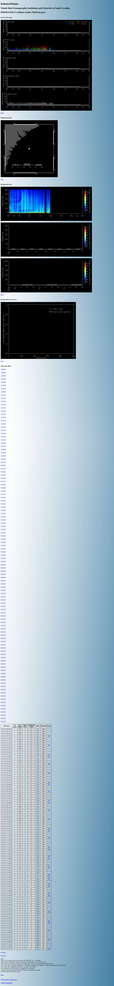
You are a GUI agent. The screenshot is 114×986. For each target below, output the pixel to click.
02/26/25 (3, 641)
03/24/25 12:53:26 (6, 847)
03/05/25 (3, 664)
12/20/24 (3, 423)
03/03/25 (3, 657)
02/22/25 (3, 628)
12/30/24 (3, 455)
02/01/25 (3, 561)
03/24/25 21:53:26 (6, 930)
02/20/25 (3, 622)
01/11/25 (3, 494)
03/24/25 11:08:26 (6, 831)
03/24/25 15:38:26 (6, 872)
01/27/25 (3, 545)
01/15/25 (3, 507)
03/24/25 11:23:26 (6, 833)
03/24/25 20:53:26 (6, 921)
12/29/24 (3, 452)
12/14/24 (3, 404)
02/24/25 (3, 635)
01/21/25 (3, 526)
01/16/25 (3, 510)
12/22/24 (3, 430)
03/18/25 (3, 705)
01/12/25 (3, 497)
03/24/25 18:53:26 (6, 902)
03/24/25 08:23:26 (6, 805)
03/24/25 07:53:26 (6, 800)
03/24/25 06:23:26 (6, 787)
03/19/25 (3, 708)
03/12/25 (3, 686)
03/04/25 (3, 660)
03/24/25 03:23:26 (6, 759)
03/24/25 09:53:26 (6, 819)
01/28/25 (3, 548)
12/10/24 (3, 391)
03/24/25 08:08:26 (6, 803)
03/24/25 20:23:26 (6, 916)
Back (2, 113)
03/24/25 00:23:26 (6, 731)
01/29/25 (3, 551)
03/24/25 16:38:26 (6, 881)
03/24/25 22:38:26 (6, 937)
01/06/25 (3, 478)
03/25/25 (3, 952)
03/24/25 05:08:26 (6, 775)
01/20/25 (3, 523)
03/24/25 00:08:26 (6, 729)
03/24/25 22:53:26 (6, 939)
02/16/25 (3, 609)
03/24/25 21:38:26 (6, 928)
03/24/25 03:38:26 (6, 761)
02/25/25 (3, 638)
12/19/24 (3, 420)
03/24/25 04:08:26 (6, 766)
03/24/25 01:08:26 (6, 738)
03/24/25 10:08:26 (6, 821)
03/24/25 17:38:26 (6, 891)
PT (49, 736)
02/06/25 (3, 577)
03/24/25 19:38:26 (6, 909)
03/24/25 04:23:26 (6, 768)
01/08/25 (3, 484)
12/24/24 (3, 436)
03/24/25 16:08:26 (6, 877)
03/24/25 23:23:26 (6, 944)
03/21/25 (3, 715)
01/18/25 (3, 516)
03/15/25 (3, 696)
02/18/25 (3, 616)
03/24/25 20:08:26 (6, 914)
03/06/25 (3, 667)
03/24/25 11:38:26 (6, 835)
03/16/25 (3, 699)
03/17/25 (3, 702)
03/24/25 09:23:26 (6, 814)
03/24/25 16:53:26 (6, 884)
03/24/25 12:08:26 (6, 840)
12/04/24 (3, 372)
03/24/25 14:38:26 (6, 863)
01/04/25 (3, 471)
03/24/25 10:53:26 (6, 828)
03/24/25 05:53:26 (6, 782)
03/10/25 (3, 680)
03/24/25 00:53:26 (6, 736)
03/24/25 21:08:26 (6, 923)
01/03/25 (3, 468)
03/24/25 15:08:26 (6, 868)
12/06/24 (3, 379)
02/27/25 (3, 644)
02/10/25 (3, 590)
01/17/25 (3, 513)
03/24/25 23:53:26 (6, 948)
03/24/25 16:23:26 (6, 879)
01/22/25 (3, 529)
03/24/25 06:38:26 (6, 789)
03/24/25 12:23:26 (6, 842)
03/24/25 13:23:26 (6, 851)
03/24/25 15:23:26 (6, 870)
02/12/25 (3, 596)
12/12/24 (3, 398)
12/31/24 (3, 459)
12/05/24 (3, 375)
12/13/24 (3, 401)
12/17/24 (3, 414)
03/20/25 (3, 712)
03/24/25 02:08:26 (6, 747)
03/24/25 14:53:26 (6, 865)
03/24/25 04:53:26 (6, 773)
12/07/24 (3, 382)
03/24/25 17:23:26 (6, 888)
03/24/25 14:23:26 (6, 861)
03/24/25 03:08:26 (6, 757)
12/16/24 (3, 411)
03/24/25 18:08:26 (6, 895)
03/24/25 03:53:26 (6, 763)
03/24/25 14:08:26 (6, 858)
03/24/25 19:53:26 (6, 911)
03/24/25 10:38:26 (6, 826)
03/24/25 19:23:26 (6, 907)
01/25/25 (3, 539)
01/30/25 (3, 555)
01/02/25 (3, 465)
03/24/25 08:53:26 (6, 810)
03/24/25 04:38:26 (6, 770)
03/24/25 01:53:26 (6, 745)
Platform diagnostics (6, 983)
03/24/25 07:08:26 (6, 794)
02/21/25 (3, 625)
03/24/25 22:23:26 (6, 935)
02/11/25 (3, 593)
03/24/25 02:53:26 (6, 754)
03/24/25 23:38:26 (6, 946)
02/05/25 (3, 574)
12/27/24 (3, 446)
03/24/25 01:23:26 (6, 740)
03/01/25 (3, 651)
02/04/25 (3, 571)
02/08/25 (3, 584)
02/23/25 (3, 632)
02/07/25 (3, 580)
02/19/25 (3, 619)
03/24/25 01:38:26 (6, 743)
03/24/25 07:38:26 (6, 798)
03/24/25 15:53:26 (6, 874)
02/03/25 (3, 567)
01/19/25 (3, 519)
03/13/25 (3, 689)
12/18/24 (3, 417)
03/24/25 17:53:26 (6, 893)
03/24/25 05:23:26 (6, 777)
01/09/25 (3, 487)
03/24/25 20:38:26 (6, 918)
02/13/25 (3, 600)
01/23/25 (3, 532)
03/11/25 (3, 683)
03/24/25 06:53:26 (6, 791)
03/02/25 (3, 654)
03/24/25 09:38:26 (6, 817)
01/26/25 (3, 542)
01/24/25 (3, 535)
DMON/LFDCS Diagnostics (9, 979)
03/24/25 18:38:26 (6, 900)
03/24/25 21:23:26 (6, 925)
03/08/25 (3, 673)
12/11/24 (3, 395)
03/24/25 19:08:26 (6, 905)
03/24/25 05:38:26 (6, 780)
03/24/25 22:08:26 (6, 932)
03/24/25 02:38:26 (6, 752)
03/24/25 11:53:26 (6, 837)
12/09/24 (3, 388)
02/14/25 (3, 603)
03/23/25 (3, 721)
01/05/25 (3, 475)
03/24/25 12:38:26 (6, 844)
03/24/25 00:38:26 (6, 733)
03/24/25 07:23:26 (6, 796)
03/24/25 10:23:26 (6, 824)
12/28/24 (3, 449)
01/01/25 (3, 462)
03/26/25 (3, 955)
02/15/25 (3, 606)
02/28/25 (3, 648)
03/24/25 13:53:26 (6, 856)
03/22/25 (3, 718)
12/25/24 (3, 439)
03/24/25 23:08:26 (6, 942)
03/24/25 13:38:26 (6, 854)
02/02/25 (3, 564)
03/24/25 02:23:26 (6, 750)
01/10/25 (3, 491)
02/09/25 (3, 587)
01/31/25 (3, 558)
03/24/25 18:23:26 (6, 898)
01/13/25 (3, 500)
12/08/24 (3, 385)
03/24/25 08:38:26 (6, 807)
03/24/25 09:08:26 (6, 812)
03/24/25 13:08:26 (6, 849)
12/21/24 (3, 427)
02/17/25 (3, 612)
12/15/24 (3, 407)
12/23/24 (3, 433)
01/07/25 (3, 481)
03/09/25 (3, 676)
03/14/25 (3, 692)
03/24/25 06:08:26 (6, 784)
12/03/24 (3, 369)
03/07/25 (3, 670)
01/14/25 (3, 503)
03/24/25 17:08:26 (6, 886)
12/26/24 (3, 443)
